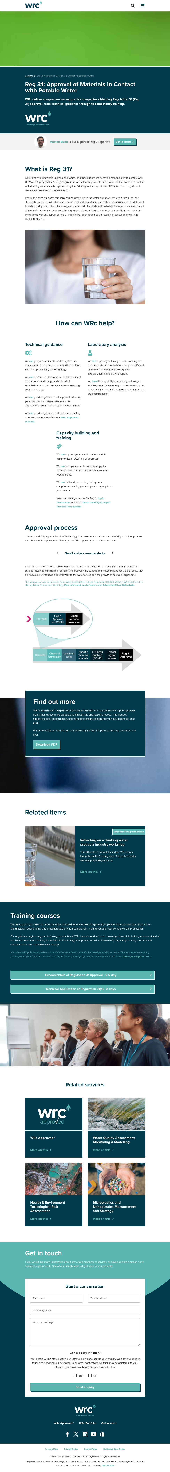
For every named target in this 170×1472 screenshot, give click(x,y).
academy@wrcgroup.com (136, 956)
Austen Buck (59, 142)
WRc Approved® (64, 1423)
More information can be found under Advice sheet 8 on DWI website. (99, 585)
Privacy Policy (71, 1449)
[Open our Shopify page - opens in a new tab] (102, 1434)
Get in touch (123, 142)
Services (29, 76)
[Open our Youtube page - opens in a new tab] (94, 1434)
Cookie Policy (90, 1449)
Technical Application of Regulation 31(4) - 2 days (81, 989)
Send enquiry (85, 1387)
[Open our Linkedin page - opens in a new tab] (85, 1434)
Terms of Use (51, 1449)
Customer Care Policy (114, 1449)
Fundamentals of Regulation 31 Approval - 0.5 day (80, 975)
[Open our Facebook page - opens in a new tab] (67, 1434)
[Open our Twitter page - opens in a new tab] (76, 1434)
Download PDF (46, 744)
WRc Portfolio (87, 1423)
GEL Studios (108, 1465)
